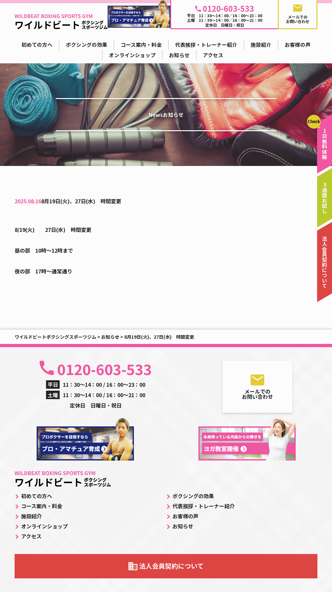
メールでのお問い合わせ (257, 393)
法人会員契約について (171, 566)
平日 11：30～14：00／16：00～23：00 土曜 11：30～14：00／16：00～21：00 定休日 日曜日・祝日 (224, 15)
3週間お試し (324, 197)
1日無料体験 (324, 143)
